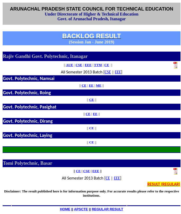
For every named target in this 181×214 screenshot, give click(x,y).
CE (84, 85)
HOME (65, 209)
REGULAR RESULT (107, 209)
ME (98, 85)
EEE (118, 71)
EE (91, 85)
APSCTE (81, 209)
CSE (108, 71)
